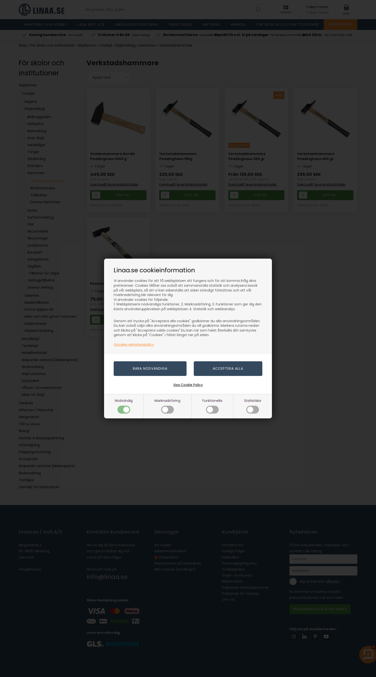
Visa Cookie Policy (188, 384)
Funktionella (212, 405)
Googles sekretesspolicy (134, 344)
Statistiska (252, 405)
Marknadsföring (167, 405)
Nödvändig (124, 405)
